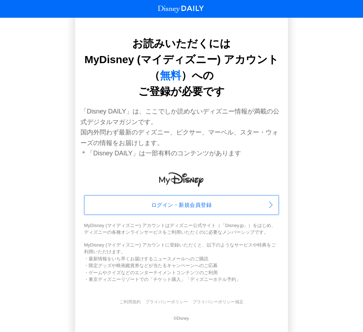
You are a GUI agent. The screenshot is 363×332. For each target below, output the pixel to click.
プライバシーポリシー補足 (218, 301)
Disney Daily (181, 9)
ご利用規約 (130, 301)
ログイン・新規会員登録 (181, 204)
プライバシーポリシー (166, 301)
